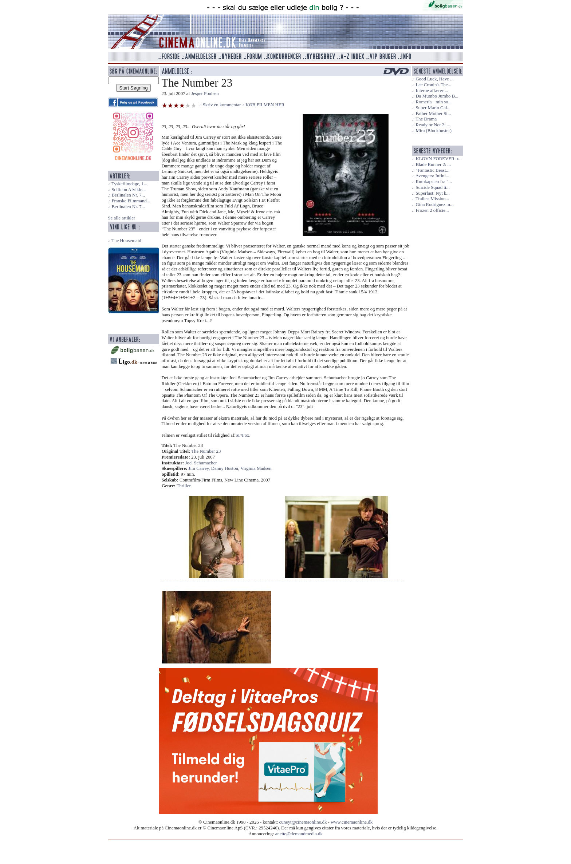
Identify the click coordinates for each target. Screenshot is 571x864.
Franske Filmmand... (130, 200)
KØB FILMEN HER (264, 104)
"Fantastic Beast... (432, 170)
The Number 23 (206, 451)
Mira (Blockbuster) (433, 130)
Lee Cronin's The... (433, 84)
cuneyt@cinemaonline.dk (303, 822)
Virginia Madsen (255, 468)
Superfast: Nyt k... (432, 193)
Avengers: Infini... (432, 175)
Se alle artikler (121, 218)
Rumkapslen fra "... (434, 181)
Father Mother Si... (433, 113)
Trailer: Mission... (432, 198)
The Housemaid (126, 240)
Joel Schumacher (201, 462)
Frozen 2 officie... (432, 210)
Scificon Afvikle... (128, 189)
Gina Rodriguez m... (434, 204)
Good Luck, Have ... (434, 79)
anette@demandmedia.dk (299, 833)
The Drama (426, 119)
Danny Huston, (225, 468)
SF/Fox (242, 435)
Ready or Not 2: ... (433, 124)
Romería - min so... (434, 101)
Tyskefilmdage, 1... (129, 183)
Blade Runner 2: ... (433, 164)
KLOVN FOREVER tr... (438, 158)
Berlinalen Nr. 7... (128, 195)
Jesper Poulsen (205, 93)
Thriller (184, 485)
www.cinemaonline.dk (352, 822)
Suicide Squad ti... (432, 187)
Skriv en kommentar (222, 104)
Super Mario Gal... (433, 107)
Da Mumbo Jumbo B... (437, 96)
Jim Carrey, (200, 468)
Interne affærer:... (432, 90)
